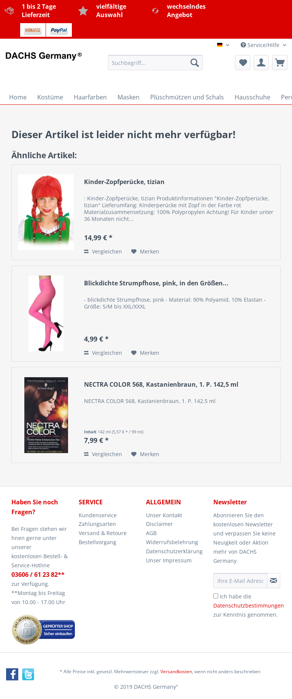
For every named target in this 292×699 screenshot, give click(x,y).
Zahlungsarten (97, 523)
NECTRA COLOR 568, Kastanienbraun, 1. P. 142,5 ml (161, 385)
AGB (151, 533)
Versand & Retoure (103, 533)
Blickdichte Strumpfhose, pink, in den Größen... (156, 283)
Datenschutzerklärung (174, 551)
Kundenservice (98, 515)
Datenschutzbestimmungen (248, 605)
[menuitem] (155, 66)
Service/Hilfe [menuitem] (261, 45)
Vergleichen (103, 251)
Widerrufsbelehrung (172, 542)
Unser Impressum (169, 560)
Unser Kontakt (164, 515)
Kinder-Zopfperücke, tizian (124, 182)
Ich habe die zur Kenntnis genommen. (248, 605)
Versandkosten (176, 671)
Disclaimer (159, 523)
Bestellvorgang (97, 542)
